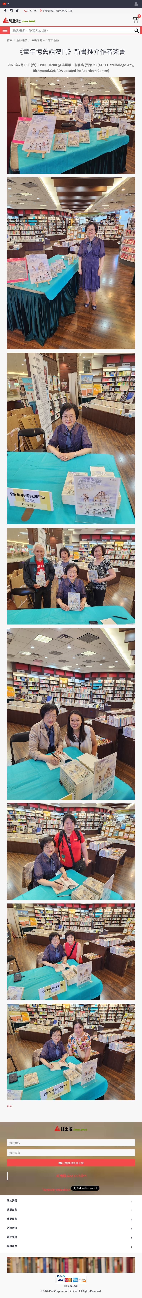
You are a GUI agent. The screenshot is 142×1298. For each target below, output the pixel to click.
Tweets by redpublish (56, 1182)
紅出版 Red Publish (71, 1167)
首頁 (9, 40)
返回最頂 (71, 1294)
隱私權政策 (71, 1278)
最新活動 (38, 40)
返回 (9, 1106)
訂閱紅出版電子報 (71, 1155)
